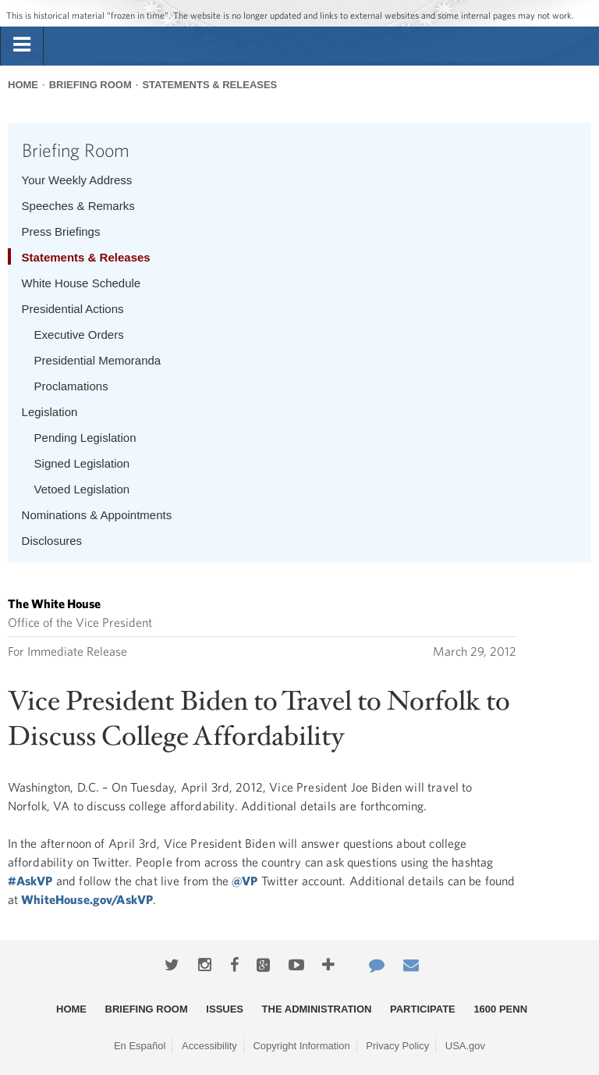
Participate (422, 1009)
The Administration (317, 1009)
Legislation (50, 411)
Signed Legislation (82, 463)
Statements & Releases (209, 85)
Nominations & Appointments (97, 514)
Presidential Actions (73, 308)
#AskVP (30, 881)
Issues (224, 1009)
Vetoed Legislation (82, 489)
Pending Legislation (85, 437)
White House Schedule (81, 283)
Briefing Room (90, 85)
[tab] (22, 45)
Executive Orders (79, 334)
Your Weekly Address (77, 180)
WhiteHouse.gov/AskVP (87, 899)
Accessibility (209, 1046)
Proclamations (71, 386)
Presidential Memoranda (97, 360)
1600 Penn (500, 1009)
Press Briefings (61, 231)
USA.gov (465, 1046)
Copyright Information (301, 1046)
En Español (140, 1046)
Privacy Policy (397, 1046)
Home (23, 85)
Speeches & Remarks (78, 205)
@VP (244, 881)
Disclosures (52, 540)
